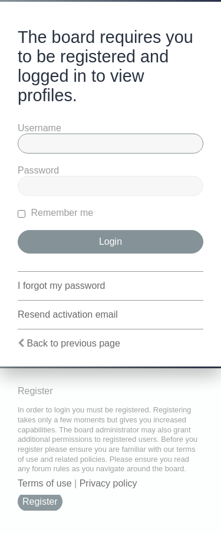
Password (38, 170)
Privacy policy (108, 483)
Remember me (55, 213)
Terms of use (45, 483)
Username (39, 128)
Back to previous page (73, 343)
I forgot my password (61, 286)
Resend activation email (68, 314)
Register (40, 502)
